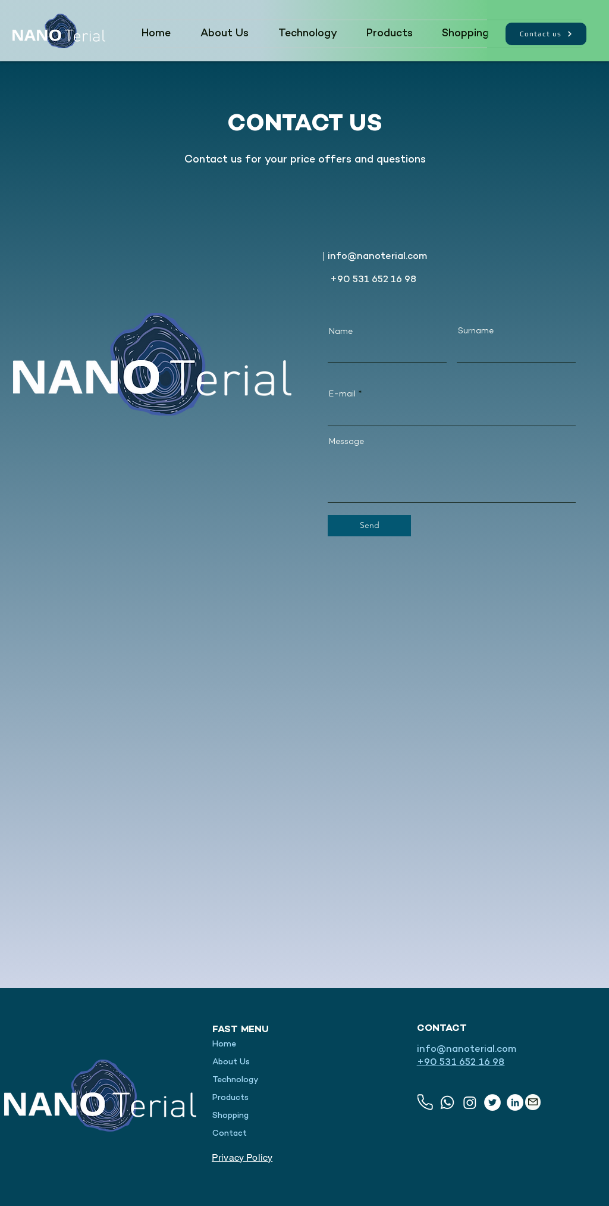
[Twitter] (492, 1102)
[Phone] (425, 1102)
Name (341, 332)
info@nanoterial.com (377, 257)
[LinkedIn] (515, 1102)
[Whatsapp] (447, 1102)
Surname (476, 331)
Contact (229, 1133)
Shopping (230, 1115)
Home (224, 1044)
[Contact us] (546, 34)
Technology (235, 1080)
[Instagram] (470, 1102)
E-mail (342, 394)
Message (346, 442)
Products (230, 1097)
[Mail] (533, 1102)
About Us (231, 1062)
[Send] (369, 525)
